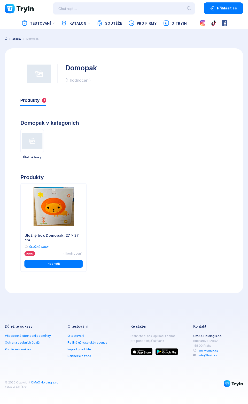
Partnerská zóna (79, 356)
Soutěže (109, 23)
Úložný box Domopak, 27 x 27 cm (51, 237)
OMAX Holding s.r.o (44, 382)
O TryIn (175, 23)
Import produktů (79, 349)
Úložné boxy (39, 247)
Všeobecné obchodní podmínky (28, 336)
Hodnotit (53, 263)
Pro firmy (142, 23)
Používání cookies (18, 349)
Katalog (73, 23)
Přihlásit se (223, 8)
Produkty (33, 100)
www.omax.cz (208, 350)
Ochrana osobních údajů (22, 342)
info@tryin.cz (208, 355)
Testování (36, 23)
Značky (16, 38)
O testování (76, 336)
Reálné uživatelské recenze (88, 342)
